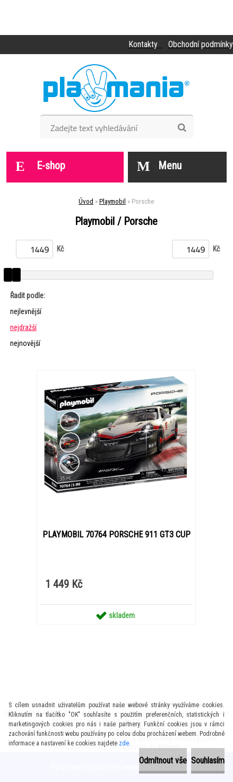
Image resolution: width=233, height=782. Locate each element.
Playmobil (112, 201)
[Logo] (116, 88)
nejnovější (25, 343)
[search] (181, 128)
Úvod (86, 201)
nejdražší (23, 327)
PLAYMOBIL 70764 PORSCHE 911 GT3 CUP (116, 534)
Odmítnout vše (163, 760)
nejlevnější (25, 311)
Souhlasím (208, 760)
